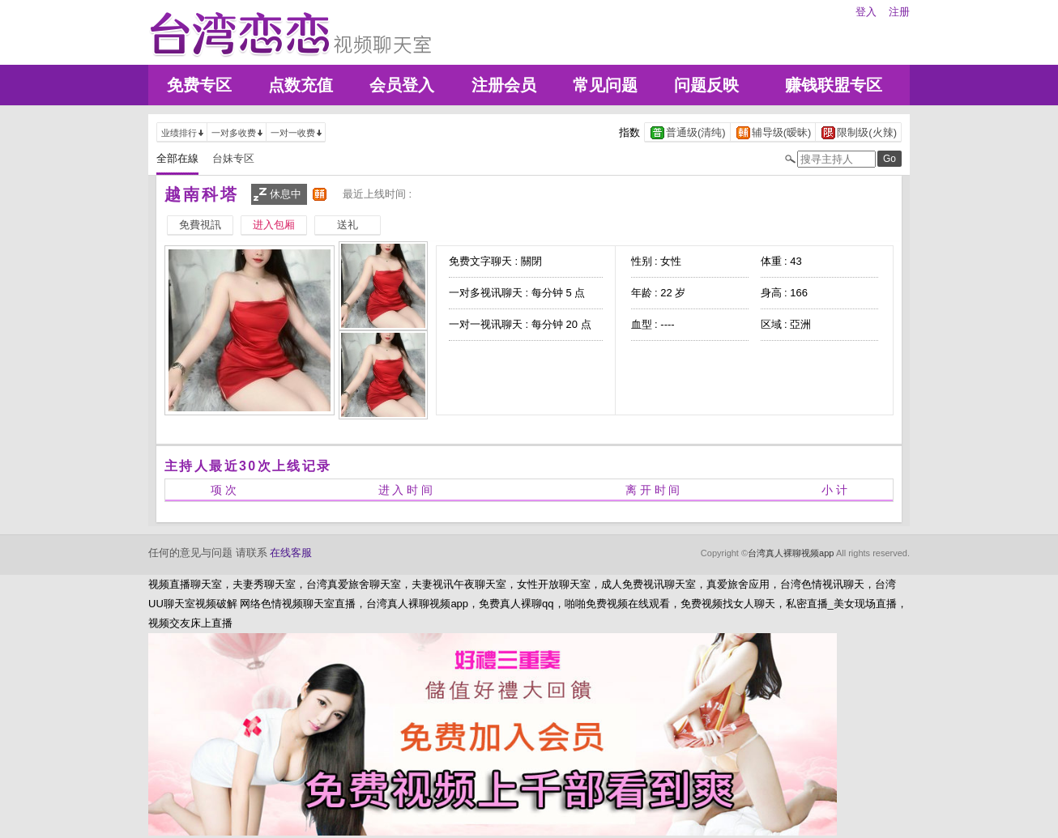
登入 (866, 12)
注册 (899, 12)
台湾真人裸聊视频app (791, 553)
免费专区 (199, 85)
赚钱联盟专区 (833, 85)
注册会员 (503, 85)
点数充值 (300, 85)
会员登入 (401, 85)
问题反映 (706, 85)
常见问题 (605, 85)
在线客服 (291, 553)
